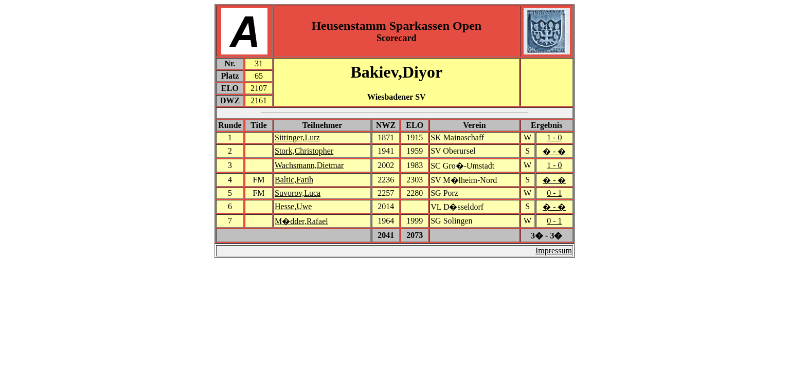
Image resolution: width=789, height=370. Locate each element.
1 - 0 (554, 137)
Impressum (553, 250)
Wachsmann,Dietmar (309, 165)
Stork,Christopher (304, 150)
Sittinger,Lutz (297, 137)
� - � (554, 151)
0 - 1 (554, 193)
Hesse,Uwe (293, 206)
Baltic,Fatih (294, 179)
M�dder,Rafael (301, 221)
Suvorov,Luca (297, 193)
